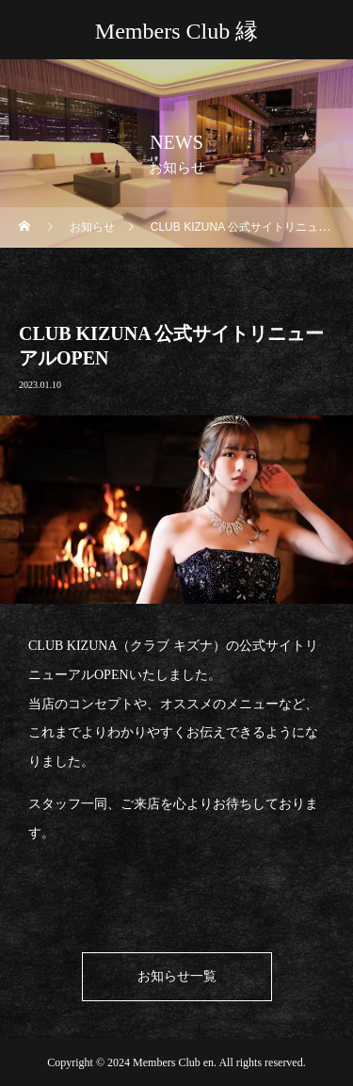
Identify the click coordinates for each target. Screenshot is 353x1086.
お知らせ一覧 (177, 976)
